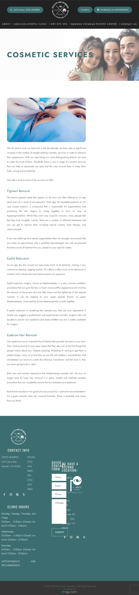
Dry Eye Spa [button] (60, 24)
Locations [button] (85, 9)
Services (20, 24)
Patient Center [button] (108, 24)
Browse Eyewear (83, 24)
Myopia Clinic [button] (39, 24)
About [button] (7, 24)
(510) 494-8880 (26, 466)
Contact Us (129, 24)
